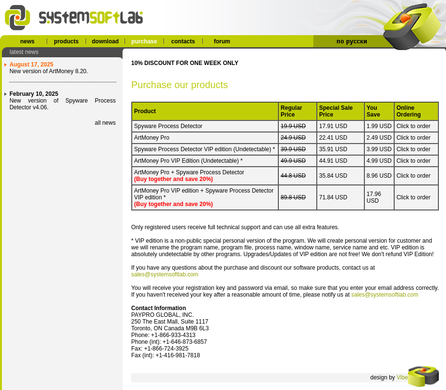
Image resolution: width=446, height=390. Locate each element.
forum (222, 41)
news (27, 41)
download (105, 41)
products (66, 41)
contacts (183, 41)
